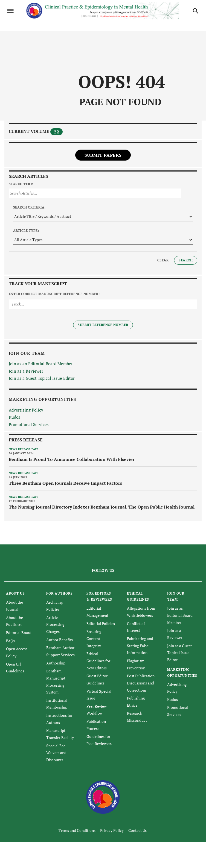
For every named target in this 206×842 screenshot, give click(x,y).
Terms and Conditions (77, 830)
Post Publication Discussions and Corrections (141, 682)
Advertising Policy (26, 410)
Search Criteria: (29, 207)
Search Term (21, 184)
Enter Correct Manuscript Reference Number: (54, 294)
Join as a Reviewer (26, 371)
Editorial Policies (100, 623)
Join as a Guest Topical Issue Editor (42, 378)
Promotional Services (29, 424)
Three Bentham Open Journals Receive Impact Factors (65, 483)
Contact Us (137, 830)
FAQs (10, 640)
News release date (23, 449)
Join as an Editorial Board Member (41, 363)
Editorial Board (18, 632)
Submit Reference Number (103, 325)
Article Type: (26, 231)
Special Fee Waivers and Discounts (56, 752)
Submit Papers (103, 155)
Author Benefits (59, 639)
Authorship (55, 663)
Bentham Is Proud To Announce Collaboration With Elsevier (72, 459)
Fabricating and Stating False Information (140, 645)
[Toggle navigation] (10, 11)
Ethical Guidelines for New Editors (98, 660)
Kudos (14, 417)
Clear (163, 260)
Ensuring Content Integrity (93, 638)
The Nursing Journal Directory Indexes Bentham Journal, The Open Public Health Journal (102, 507)
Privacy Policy (112, 830)
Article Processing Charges (55, 624)
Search (186, 260)
